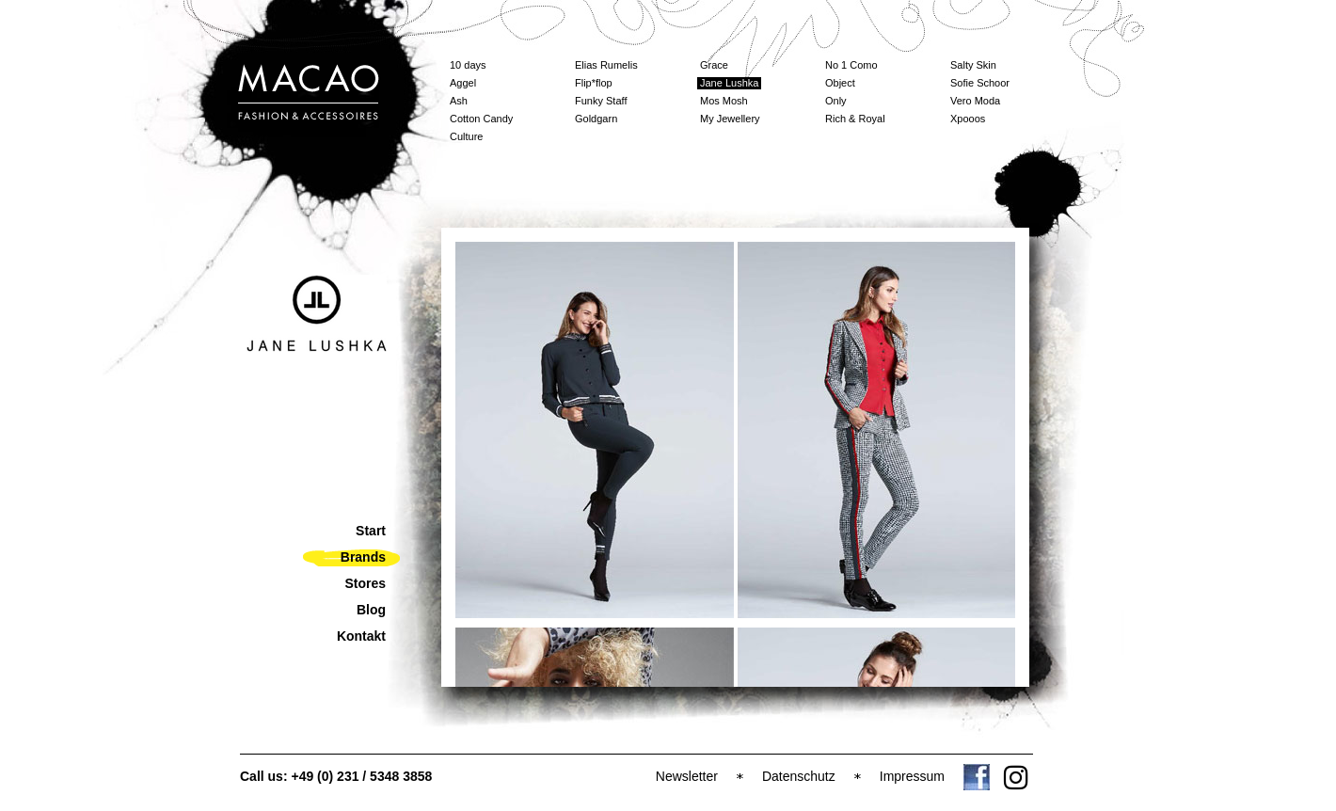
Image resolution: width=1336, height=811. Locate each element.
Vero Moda (975, 100)
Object (840, 82)
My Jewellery (730, 118)
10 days (468, 65)
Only (836, 100)
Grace (714, 65)
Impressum (912, 776)
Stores (365, 583)
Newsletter (687, 776)
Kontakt (361, 636)
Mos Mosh (724, 100)
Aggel (463, 82)
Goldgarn (596, 118)
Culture (466, 136)
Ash (459, 100)
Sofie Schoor (980, 82)
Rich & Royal (855, 118)
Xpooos (967, 118)
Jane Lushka (729, 82)
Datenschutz (798, 776)
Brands (363, 557)
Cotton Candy (481, 118)
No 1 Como (851, 65)
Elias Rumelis (606, 65)
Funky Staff (601, 100)
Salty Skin (973, 65)
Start (371, 530)
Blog (371, 609)
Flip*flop (593, 82)
